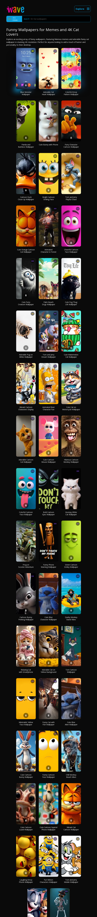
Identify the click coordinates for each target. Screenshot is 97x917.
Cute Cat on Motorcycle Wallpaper (71, 408)
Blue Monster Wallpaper (25, 93)
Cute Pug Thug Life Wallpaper (71, 303)
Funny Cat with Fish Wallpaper (48, 723)
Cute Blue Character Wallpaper (48, 618)
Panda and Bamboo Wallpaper (26, 145)
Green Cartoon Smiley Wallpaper (71, 566)
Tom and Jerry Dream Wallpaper (48, 355)
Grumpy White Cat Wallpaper (71, 513)
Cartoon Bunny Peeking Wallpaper (25, 618)
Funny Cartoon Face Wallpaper (48, 776)
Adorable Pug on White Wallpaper (26, 355)
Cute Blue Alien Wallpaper (71, 723)
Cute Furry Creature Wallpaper (26, 303)
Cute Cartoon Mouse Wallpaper (48, 460)
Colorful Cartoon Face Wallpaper (26, 513)
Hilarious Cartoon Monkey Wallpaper (71, 460)
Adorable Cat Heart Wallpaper (48, 93)
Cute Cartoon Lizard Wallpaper (26, 828)
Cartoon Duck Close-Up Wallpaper (26, 198)
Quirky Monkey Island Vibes (71, 618)
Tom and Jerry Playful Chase (71, 198)
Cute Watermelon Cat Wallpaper (71, 355)
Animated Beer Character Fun (48, 408)
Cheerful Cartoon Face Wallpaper (71, 250)
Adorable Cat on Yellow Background (48, 671)
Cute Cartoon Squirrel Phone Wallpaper (48, 828)
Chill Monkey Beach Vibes (71, 776)
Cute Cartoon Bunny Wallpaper (26, 776)
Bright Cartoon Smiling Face (48, 198)
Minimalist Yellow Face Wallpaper (26, 723)
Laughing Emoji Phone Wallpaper (26, 881)
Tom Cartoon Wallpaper (71, 671)
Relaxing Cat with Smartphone (26, 671)
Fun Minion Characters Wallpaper (48, 881)
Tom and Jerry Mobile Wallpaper (71, 881)
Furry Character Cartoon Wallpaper (71, 145)
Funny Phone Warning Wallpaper (48, 566)
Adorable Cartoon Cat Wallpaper (26, 460)
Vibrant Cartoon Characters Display (26, 408)
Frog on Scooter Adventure (26, 566)
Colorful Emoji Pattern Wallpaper (71, 93)
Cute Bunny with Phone (48, 144)
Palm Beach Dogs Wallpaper (48, 303)
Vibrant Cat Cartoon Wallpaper (71, 828)
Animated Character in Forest (48, 250)
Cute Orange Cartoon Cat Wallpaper (26, 250)
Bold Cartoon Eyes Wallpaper (48, 513)
